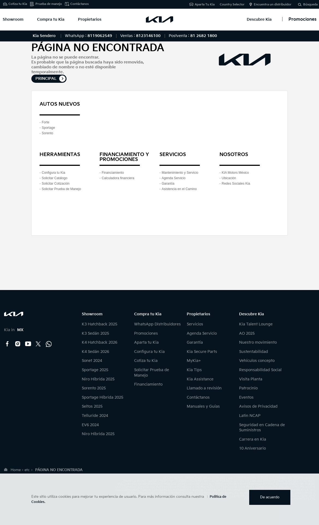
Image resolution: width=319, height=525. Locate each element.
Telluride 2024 (95, 415)
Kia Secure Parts (202, 351)
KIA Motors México (235, 173)
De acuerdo (269, 497)
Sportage (48, 128)
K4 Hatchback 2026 (99, 342)
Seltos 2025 (92, 406)
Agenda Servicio (173, 178)
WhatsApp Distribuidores (157, 324)
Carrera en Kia (252, 439)
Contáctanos (79, 4)
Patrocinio (248, 388)
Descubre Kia (259, 19)
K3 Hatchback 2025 (99, 324)
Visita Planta (250, 379)
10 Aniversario (252, 448)
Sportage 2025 (95, 370)
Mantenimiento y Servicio (180, 173)
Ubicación (229, 178)
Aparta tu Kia (146, 342)
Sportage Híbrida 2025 (102, 397)
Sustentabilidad (253, 351)
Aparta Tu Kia (205, 4)
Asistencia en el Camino (179, 189)
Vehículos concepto (257, 360)
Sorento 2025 (94, 388)
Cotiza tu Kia (17, 4)
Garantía (168, 183)
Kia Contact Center (49, 344)
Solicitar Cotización (56, 183)
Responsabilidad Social (260, 370)
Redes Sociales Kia (236, 183)
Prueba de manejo (48, 4)
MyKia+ (194, 360)
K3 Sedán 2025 (95, 333)
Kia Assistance (200, 379)
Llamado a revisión (204, 388)
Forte (45, 122)
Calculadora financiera (118, 178)
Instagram (17, 344)
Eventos (246, 397)
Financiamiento (113, 173)
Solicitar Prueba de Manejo (61, 189)
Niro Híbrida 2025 (98, 379)
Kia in (13, 330)
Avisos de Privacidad (258, 406)
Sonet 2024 (92, 360)
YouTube (28, 344)
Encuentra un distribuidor (272, 4)
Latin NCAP (249, 415)
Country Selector (232, 4)
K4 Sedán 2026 (95, 351)
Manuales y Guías (203, 406)
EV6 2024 (90, 425)
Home (16, 470)
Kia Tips (194, 370)
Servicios (195, 324)
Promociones (146, 333)
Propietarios (89, 19)
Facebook (7, 344)
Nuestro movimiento (258, 342)
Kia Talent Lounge (256, 324)
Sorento (47, 133)
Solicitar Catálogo (54, 178)
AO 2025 (247, 333)
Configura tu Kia (53, 173)
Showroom (13, 19)
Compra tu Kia (50, 19)
